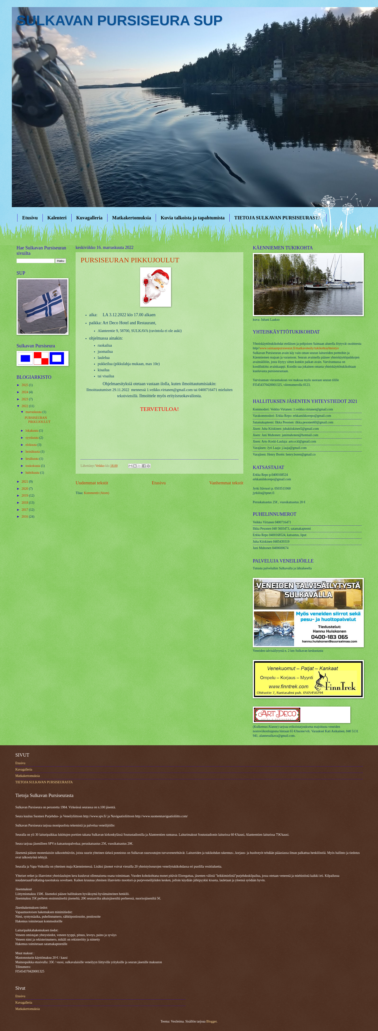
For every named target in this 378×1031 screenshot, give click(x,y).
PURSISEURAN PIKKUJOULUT (130, 260)
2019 (25, 495)
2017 (25, 509)
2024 (25, 392)
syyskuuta (32, 437)
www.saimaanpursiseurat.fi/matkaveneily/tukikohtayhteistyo (299, 348)
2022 (25, 406)
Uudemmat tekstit (92, 482)
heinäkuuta (33, 451)
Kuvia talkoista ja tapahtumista (193, 217)
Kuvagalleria (89, 217)
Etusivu (30, 217)
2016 (25, 516)
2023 (25, 399)
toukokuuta (33, 466)
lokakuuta (32, 430)
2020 (25, 488)
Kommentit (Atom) (96, 493)
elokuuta (32, 445)
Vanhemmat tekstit (226, 482)
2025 (25, 385)
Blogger (211, 1021)
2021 (25, 481)
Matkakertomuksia (131, 217)
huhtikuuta (33, 472)
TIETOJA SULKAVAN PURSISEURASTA (278, 217)
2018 (25, 502)
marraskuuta (34, 412)
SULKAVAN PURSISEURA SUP (120, 20)
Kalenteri (57, 217)
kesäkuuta (32, 458)
